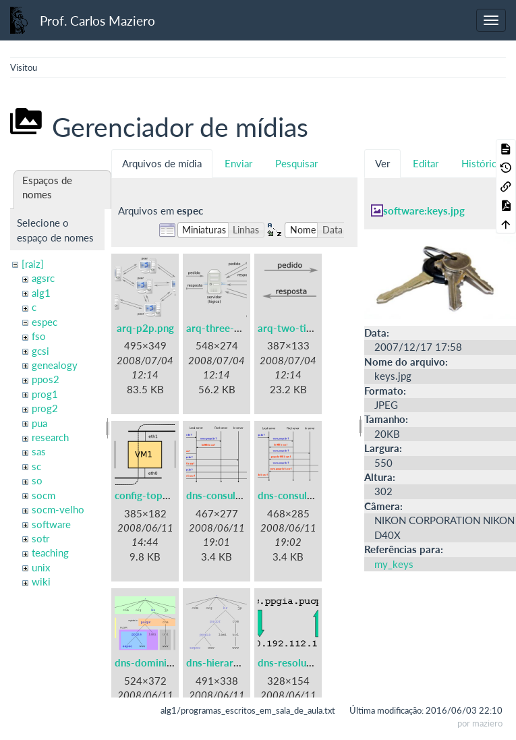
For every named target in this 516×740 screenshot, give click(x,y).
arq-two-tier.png (296, 328)
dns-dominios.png (156, 662)
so (37, 480)
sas (39, 451)
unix (41, 567)
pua (39, 423)
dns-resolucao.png (300, 662)
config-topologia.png (162, 495)
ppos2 (45, 379)
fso (39, 336)
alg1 (41, 293)
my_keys (393, 564)
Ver (382, 163)
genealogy (55, 365)
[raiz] (33, 264)
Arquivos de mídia (162, 163)
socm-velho (58, 509)
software (51, 524)
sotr (40, 538)
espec (44, 322)
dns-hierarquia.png (229, 662)
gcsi (40, 351)
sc (36, 466)
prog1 (45, 394)
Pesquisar (296, 163)
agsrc (43, 278)
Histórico (482, 163)
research (50, 437)
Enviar (238, 163)
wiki (41, 581)
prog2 (45, 408)
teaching (50, 552)
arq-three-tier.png (227, 328)
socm (43, 495)
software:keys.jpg (424, 210)
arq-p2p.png (145, 328)
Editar (425, 163)
